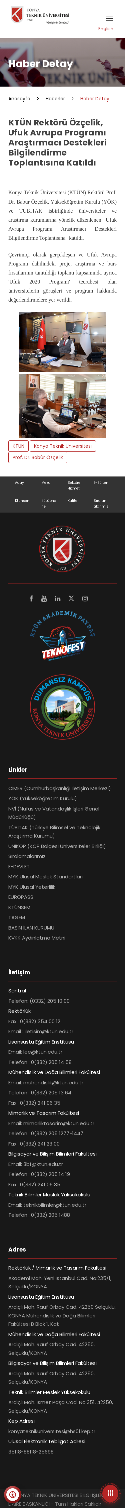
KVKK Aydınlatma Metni (36, 937)
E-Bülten (101, 482)
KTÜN (18, 446)
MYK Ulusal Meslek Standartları (45, 876)
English (105, 28)
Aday (19, 482)
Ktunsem (23, 500)
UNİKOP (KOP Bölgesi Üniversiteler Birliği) (57, 846)
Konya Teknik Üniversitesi (63, 446)
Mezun (47, 482)
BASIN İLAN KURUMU (31, 927)
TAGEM (16, 917)
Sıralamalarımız (27, 856)
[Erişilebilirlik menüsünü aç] (12, 1494)
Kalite (72, 500)
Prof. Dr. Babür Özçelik (38, 457)
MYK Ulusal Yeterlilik (31, 886)
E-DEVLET (19, 866)
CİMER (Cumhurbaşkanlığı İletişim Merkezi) (59, 788)
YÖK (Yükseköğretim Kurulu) (42, 798)
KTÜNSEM (19, 907)
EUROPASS (20, 896)
